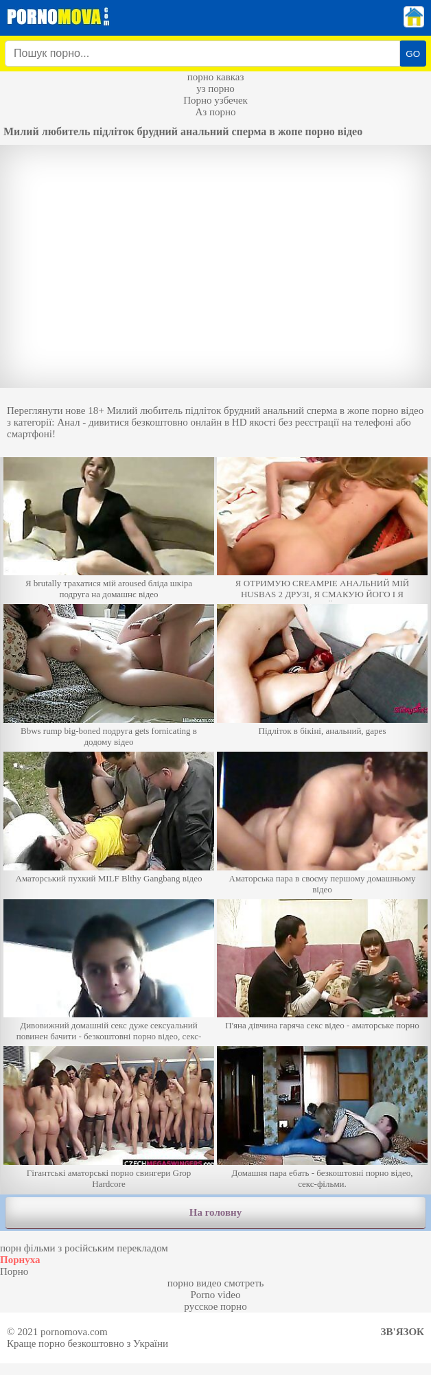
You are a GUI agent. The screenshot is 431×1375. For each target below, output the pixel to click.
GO (413, 54)
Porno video (216, 1294)
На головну (215, 1212)
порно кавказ (215, 76)
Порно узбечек (215, 100)
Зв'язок (402, 1331)
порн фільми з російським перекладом (84, 1248)
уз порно (215, 88)
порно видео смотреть (215, 1283)
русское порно (215, 1306)
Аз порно (215, 111)
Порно (14, 1271)
